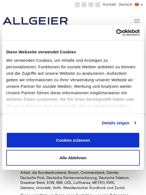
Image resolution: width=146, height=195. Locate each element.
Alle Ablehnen (72, 157)
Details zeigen (115, 123)
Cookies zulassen (73, 140)
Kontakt (109, 4)
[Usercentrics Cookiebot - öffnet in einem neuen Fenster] (116, 32)
